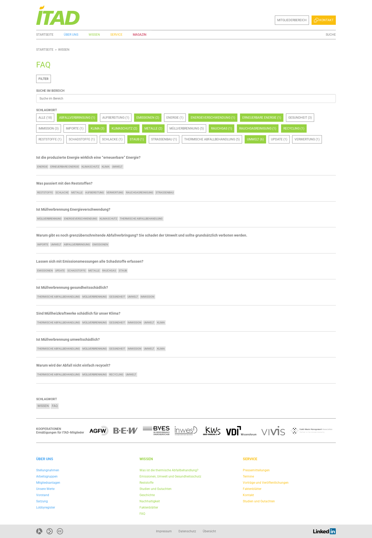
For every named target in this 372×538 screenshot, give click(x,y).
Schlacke (62, 192)
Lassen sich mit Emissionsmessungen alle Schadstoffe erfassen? (89, 261)
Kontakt (324, 20)
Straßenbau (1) (164, 139)
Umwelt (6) (255, 139)
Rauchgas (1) (221, 128)
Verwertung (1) (307, 139)
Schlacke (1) (112, 139)
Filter (43, 79)
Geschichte (147, 495)
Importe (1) (74, 128)
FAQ (55, 406)
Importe (42, 244)
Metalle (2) (153, 128)
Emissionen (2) (147, 117)
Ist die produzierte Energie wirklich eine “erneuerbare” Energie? (88, 157)
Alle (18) (45, 117)
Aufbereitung (94, 192)
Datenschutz (187, 531)
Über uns (71, 34)
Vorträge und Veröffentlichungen (266, 482)
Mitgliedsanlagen (48, 482)
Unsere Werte (45, 489)
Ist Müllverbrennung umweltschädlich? (68, 339)
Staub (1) (137, 139)
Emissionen (100, 244)
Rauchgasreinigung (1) (257, 128)
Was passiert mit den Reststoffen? (64, 183)
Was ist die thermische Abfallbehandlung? (169, 470)
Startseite (44, 34)
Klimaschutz (90, 166)
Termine (248, 476)
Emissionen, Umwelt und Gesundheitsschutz (170, 476)
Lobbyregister (45, 507)
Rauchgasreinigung (139, 192)
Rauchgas (109, 270)
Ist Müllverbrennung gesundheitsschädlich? (72, 287)
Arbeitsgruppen (47, 476)
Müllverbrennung (49, 218)
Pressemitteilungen (256, 470)
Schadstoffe (76, 270)
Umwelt (117, 166)
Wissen (94, 34)
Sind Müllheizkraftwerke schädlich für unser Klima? (78, 313)
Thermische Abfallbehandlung (141, 218)
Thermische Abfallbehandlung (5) (212, 139)
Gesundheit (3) (300, 117)
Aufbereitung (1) (115, 117)
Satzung (42, 501)
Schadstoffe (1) (82, 139)
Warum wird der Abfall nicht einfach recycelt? (73, 365)
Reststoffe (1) (49, 139)
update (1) (279, 139)
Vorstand (42, 495)
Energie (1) (174, 117)
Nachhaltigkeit (150, 501)
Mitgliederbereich (292, 20)
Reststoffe (45, 192)
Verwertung (114, 192)
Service (116, 34)
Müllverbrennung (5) (186, 128)
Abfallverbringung (77, 244)
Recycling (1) (293, 128)
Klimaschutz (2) (124, 128)
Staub (123, 270)
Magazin (139, 34)
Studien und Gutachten (156, 489)
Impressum (164, 531)
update (60, 270)
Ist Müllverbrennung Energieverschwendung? (73, 209)
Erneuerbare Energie (64, 166)
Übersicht (209, 531)
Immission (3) (48, 128)
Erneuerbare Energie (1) (261, 117)
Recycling (116, 374)
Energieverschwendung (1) (213, 117)
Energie (42, 166)
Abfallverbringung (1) (77, 117)
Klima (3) (97, 128)
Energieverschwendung (80, 218)
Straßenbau (165, 192)
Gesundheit (117, 296)
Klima (106, 166)
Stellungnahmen (47, 470)
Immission (147, 296)
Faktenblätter (149, 507)
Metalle (77, 192)
